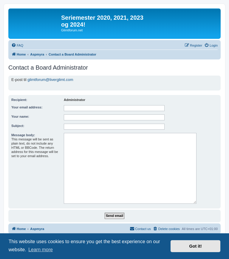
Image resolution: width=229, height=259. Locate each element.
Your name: (20, 116)
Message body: (23, 135)
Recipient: (19, 100)
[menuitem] (17, 45)
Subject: (17, 126)
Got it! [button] (195, 246)
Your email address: (26, 107)
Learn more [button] (40, 249)
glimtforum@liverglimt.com (50, 79)
